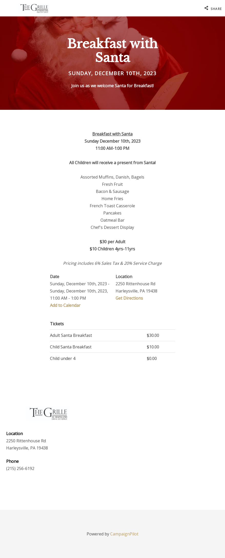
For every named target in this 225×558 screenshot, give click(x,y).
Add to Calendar (65, 305)
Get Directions (129, 298)
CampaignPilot (124, 534)
